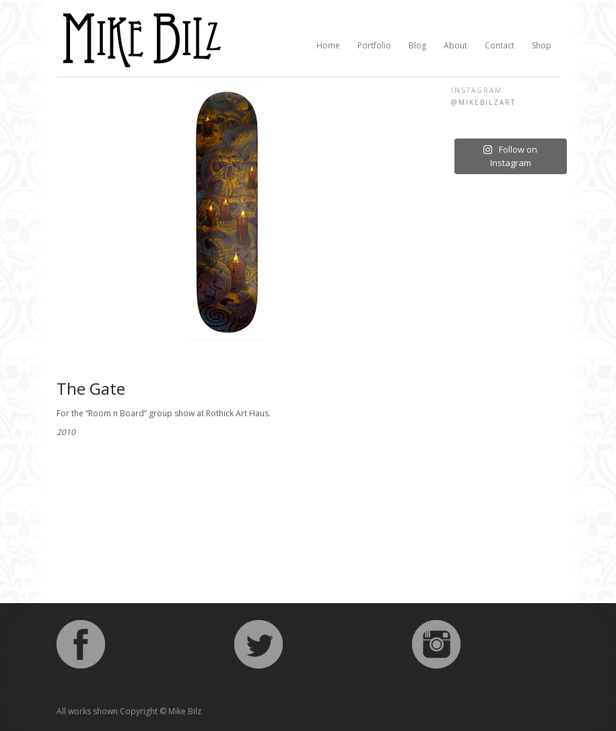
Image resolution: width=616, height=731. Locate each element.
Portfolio (374, 45)
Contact (499, 45)
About (455, 45)
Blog (417, 45)
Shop (541, 45)
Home (328, 45)
